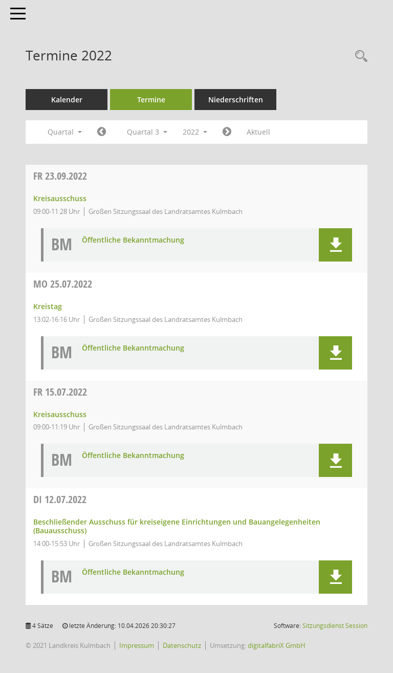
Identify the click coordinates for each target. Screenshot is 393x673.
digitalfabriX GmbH (276, 645)
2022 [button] (195, 132)
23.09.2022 (60, 176)
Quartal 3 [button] (147, 132)
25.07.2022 (62, 284)
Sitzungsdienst (334, 625)
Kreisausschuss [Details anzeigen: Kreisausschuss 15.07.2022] (59, 414)
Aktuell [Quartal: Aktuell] (258, 132)
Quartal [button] (65, 132)
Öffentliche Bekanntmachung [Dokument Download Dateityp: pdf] (133, 240)
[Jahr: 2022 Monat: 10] (227, 132)
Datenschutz (182, 645)
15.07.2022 (60, 392)
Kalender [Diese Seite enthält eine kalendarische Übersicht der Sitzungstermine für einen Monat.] (66, 99)
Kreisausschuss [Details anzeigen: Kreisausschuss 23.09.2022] (59, 198)
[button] (335, 245)
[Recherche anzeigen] (358, 56)
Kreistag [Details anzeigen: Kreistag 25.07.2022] (47, 306)
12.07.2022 (59, 499)
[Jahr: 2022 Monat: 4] (102, 132)
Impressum (136, 645)
